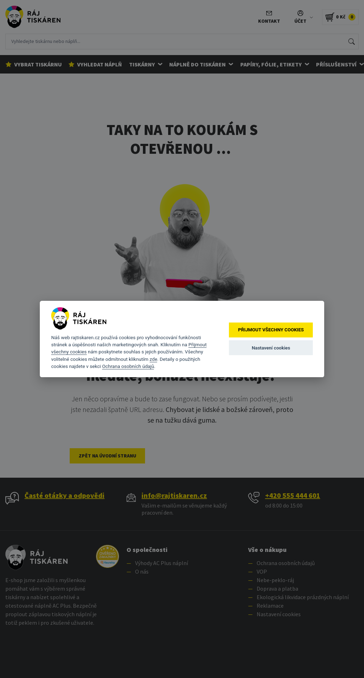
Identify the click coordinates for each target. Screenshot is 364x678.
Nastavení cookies (271, 348)
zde (153, 359)
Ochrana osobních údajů (128, 366)
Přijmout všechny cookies (271, 330)
